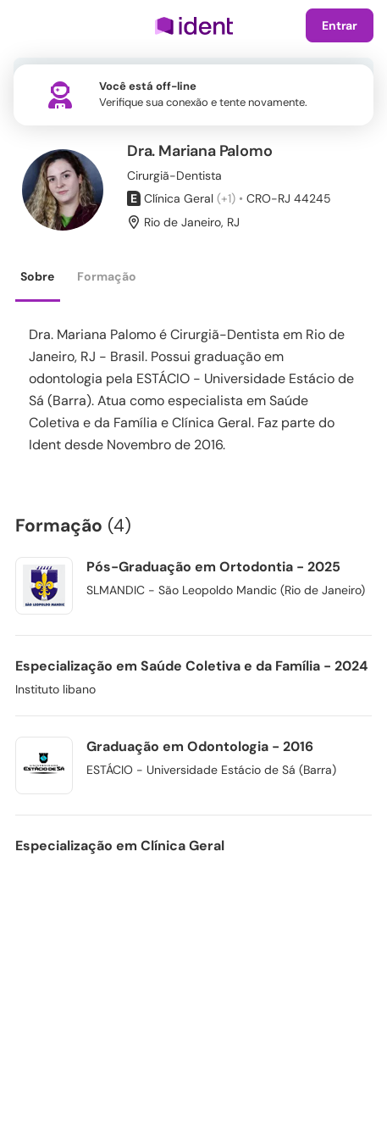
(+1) (226, 198)
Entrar (339, 25)
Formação (106, 276)
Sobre (37, 276)
